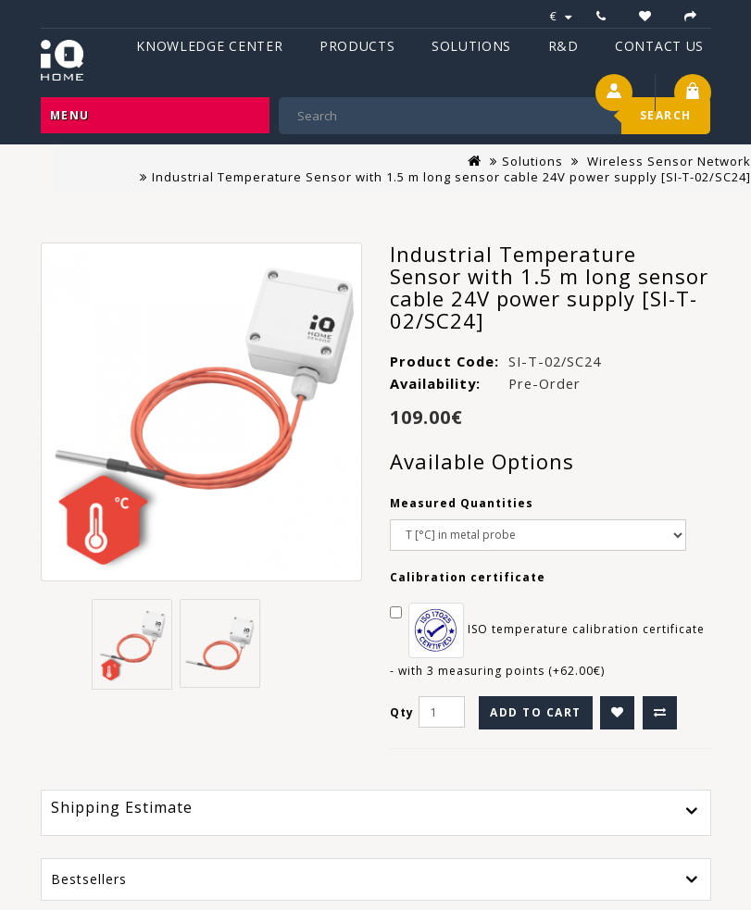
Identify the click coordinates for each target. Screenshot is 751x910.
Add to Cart (536, 712)
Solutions (471, 46)
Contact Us (659, 46)
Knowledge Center (209, 46)
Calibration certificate (467, 577)
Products (357, 46)
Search (666, 115)
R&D (563, 46)
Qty (402, 712)
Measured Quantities (461, 503)
